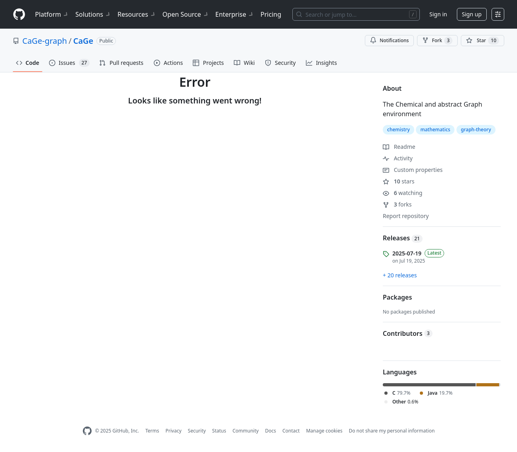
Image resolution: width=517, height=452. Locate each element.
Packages (397, 297)
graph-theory (476, 129)
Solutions (93, 14)
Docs (270, 430)
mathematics (435, 129)
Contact (291, 430)
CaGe (83, 40)
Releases (403, 238)
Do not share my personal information (392, 430)
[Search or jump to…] (356, 14)
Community (246, 430)
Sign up (472, 14)
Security (197, 430)
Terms (152, 430)
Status (219, 430)
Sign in (438, 14)
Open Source (186, 14)
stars (398, 181)
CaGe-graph (44, 40)
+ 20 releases (400, 275)
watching (402, 193)
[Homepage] (19, 14)
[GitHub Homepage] (87, 431)
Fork (437, 41)
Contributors (408, 333)
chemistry (398, 129)
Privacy (174, 430)
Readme (399, 146)
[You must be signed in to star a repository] (482, 40)
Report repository (406, 216)
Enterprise (234, 14)
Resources (137, 14)
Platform (52, 14)
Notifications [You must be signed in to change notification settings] (389, 40)
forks (397, 204)
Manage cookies (324, 430)
